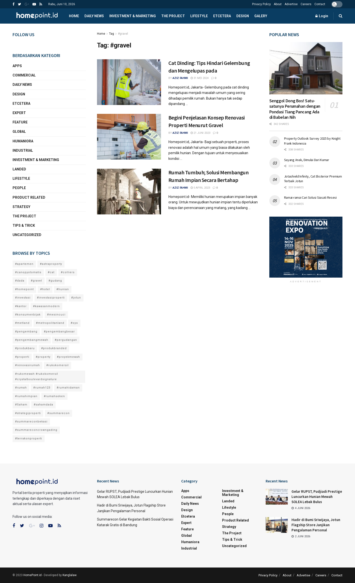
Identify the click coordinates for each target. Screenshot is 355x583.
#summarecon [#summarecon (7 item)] (58, 413)
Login (321, 16)
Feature (20, 122)
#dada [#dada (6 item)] (19, 280)
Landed (19, 169)
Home (74, 16)
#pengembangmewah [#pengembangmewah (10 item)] (31, 340)
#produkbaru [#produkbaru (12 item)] (25, 348)
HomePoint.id (32, 575)
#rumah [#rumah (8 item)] (21, 387)
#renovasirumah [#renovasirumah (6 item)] (27, 365)
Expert (19, 113)
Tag (111, 33)
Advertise (291, 4)
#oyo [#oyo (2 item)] (74, 323)
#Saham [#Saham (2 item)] (21, 404)
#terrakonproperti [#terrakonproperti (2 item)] (28, 438)
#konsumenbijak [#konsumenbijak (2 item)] (28, 314)
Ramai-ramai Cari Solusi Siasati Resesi (310, 197)
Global (19, 132)
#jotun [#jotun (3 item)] (76, 297)
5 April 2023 (200, 187)
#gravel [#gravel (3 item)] (36, 280)
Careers (306, 4)
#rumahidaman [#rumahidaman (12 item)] (68, 387)
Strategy (21, 207)
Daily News (94, 16)
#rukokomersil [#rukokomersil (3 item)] (57, 365)
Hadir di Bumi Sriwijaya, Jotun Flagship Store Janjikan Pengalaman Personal (315, 524)
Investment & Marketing (132, 16)
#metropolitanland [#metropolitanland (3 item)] (50, 323)
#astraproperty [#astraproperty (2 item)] (51, 264)
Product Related (29, 197)
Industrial (23, 150)
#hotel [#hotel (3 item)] (45, 289)
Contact (319, 4)
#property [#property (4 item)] (43, 357)
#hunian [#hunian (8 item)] (62, 289)
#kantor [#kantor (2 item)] (21, 306)
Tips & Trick (24, 225)
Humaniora (23, 141)
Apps (17, 66)
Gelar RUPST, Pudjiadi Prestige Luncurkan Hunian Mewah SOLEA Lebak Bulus (316, 496)
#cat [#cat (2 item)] (51, 272)
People (19, 188)
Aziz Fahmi (180, 78)
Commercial (24, 75)
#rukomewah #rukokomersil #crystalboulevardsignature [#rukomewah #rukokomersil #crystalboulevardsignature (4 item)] (36, 376)
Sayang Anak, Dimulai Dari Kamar (306, 160)
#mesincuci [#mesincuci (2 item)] (56, 314)
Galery (260, 16)
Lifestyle (199, 16)
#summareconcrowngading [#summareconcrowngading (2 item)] (36, 430)
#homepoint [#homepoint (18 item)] (24, 289)
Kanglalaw (69, 575)
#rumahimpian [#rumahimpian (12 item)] (26, 396)
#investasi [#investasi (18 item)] (23, 297)
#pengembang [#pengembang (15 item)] (26, 331)
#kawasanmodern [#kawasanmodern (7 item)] (46, 306)
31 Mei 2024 (200, 78)
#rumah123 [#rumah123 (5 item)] (41, 387)
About (278, 4)
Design (242, 16)
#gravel (123, 33)
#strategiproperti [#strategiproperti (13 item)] (28, 413)
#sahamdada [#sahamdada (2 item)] (43, 404)
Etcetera (222, 16)
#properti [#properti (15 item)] (22, 357)
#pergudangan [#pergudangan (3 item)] (66, 340)
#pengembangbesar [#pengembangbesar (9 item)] (59, 331)
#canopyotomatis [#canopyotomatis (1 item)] (28, 272)
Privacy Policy (261, 4)
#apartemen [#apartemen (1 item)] (24, 264)
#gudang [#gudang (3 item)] (55, 280)
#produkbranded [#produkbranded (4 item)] (54, 348)
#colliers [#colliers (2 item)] (68, 272)
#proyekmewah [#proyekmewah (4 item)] (68, 357)
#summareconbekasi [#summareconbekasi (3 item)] (31, 421)
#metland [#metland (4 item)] (22, 323)
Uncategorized (27, 235)
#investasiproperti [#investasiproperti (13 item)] (51, 297)
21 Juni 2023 (200, 133)
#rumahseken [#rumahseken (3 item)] (54, 396)
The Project (173, 16)
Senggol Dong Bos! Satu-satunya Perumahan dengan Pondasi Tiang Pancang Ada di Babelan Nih (294, 109)
